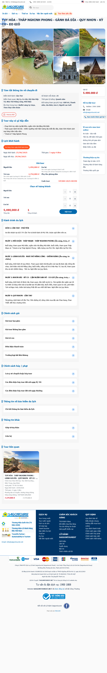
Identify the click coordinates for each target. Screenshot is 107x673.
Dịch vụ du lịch (44, 523)
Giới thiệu (62, 541)
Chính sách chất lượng (93, 538)
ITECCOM (57, 611)
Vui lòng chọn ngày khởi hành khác (16, 147)
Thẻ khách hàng (65, 521)
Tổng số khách (32, 213)
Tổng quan (4, 20)
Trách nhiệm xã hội (66, 551)
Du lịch (6, 13)
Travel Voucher (44, 528)
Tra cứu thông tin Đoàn (67, 526)
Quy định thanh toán (93, 528)
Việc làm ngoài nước (44, 13)
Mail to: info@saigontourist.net (13, 2)
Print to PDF (9, 115)
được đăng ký (59, 589)
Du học (32, 13)
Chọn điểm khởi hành (92, 2)
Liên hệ (102, 2)
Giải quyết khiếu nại (66, 529)
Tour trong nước (44, 518)
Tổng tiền (7, 213)
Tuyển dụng (63, 546)
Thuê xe (25, 13)
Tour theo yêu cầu (63, 13)
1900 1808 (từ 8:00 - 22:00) (41, 2)
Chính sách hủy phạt (92, 533)
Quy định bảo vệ (91, 518)
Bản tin (61, 549)
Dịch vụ (16, 13)
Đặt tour (68, 212)
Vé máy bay (43, 526)
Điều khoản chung (92, 521)
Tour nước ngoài (44, 521)
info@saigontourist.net (91, 112)
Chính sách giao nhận (93, 531)
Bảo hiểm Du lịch (45, 531)
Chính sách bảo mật (92, 536)
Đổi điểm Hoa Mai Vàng (67, 524)
